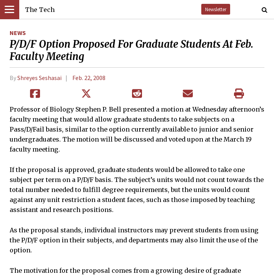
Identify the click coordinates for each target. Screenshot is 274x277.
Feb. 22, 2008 (88, 78)
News (18, 33)
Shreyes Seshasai (39, 78)
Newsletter (215, 9)
